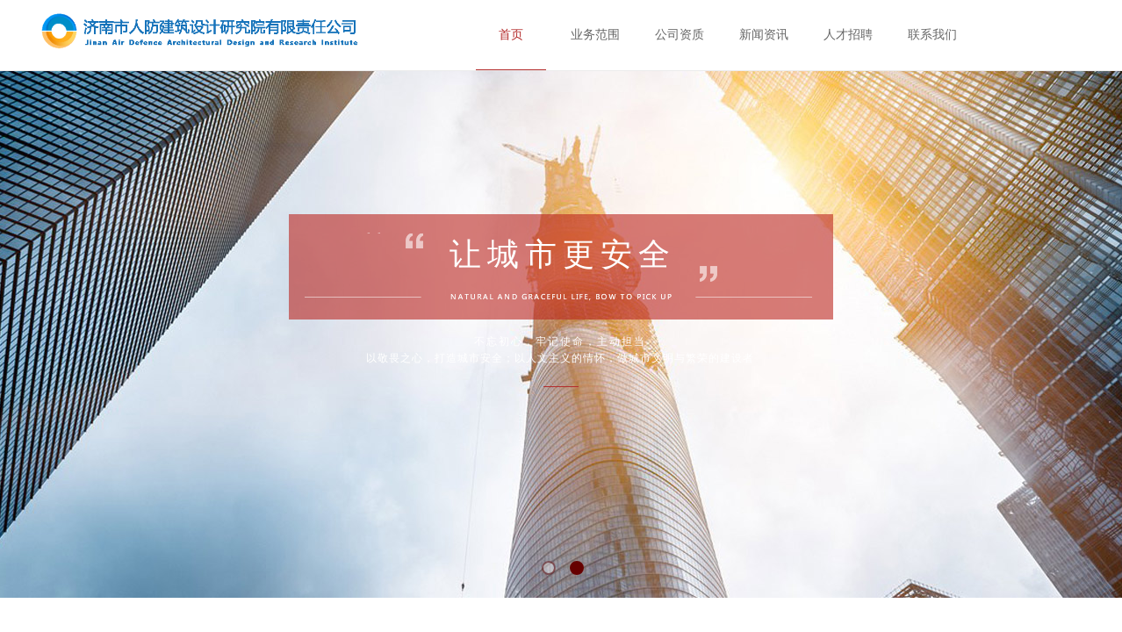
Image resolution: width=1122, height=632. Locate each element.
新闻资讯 (763, 34)
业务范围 (595, 34)
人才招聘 (848, 34)
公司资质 (679, 34)
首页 (511, 34)
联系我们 (932, 34)
